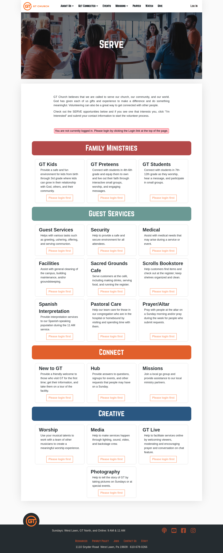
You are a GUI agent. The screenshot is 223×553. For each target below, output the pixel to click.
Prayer (137, 5)
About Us (67, 5)
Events (107, 5)
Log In (194, 5)
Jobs (116, 541)
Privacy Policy (100, 541)
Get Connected (88, 5)
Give (160, 5)
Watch (149, 5)
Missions (121, 5)
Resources (81, 541)
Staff (144, 541)
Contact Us (130, 541)
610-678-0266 (138, 547)
